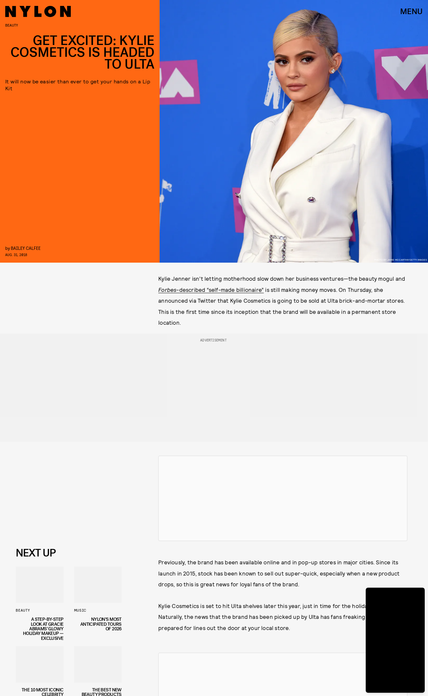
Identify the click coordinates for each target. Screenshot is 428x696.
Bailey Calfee (26, 248)
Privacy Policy (48, 530)
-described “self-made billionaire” (211, 289)
